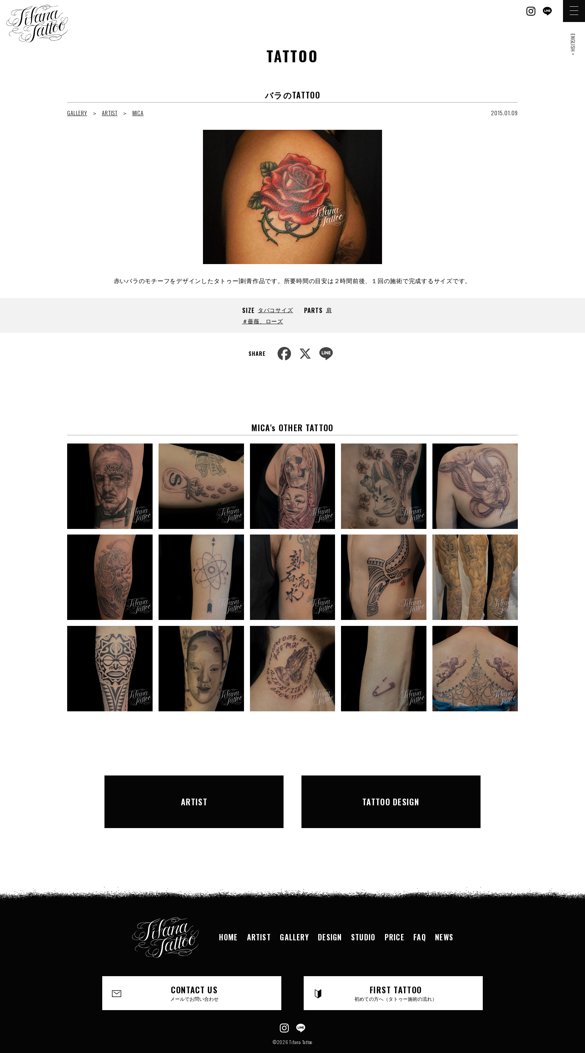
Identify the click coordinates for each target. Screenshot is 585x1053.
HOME (226, 916)
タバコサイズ (275, 309)
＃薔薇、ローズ (262, 321)
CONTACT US (194, 972)
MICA (138, 113)
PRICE (395, 916)
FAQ (421, 916)
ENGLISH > (573, 45)
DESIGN (329, 916)
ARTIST (110, 113)
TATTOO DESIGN (391, 791)
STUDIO (363, 916)
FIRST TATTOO (396, 972)
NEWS (446, 916)
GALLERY (77, 113)
